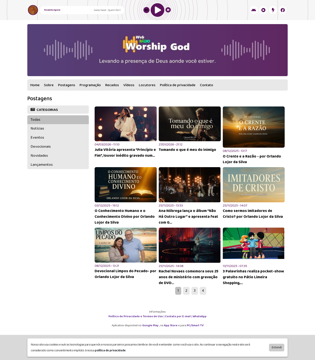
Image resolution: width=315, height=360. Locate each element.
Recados (112, 85)
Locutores (147, 85)
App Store (171, 325)
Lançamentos (42, 165)
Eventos (37, 137)
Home (35, 85)
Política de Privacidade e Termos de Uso (136, 316)
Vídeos (128, 85)
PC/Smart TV (195, 325)
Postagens (66, 85)
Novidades (39, 155)
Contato (206, 85)
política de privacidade (110, 350)
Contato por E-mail (178, 316)
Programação (90, 85)
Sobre (49, 85)
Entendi (277, 347)
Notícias (37, 128)
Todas (35, 120)
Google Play (150, 325)
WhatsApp (200, 316)
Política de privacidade (177, 85)
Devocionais (41, 146)
